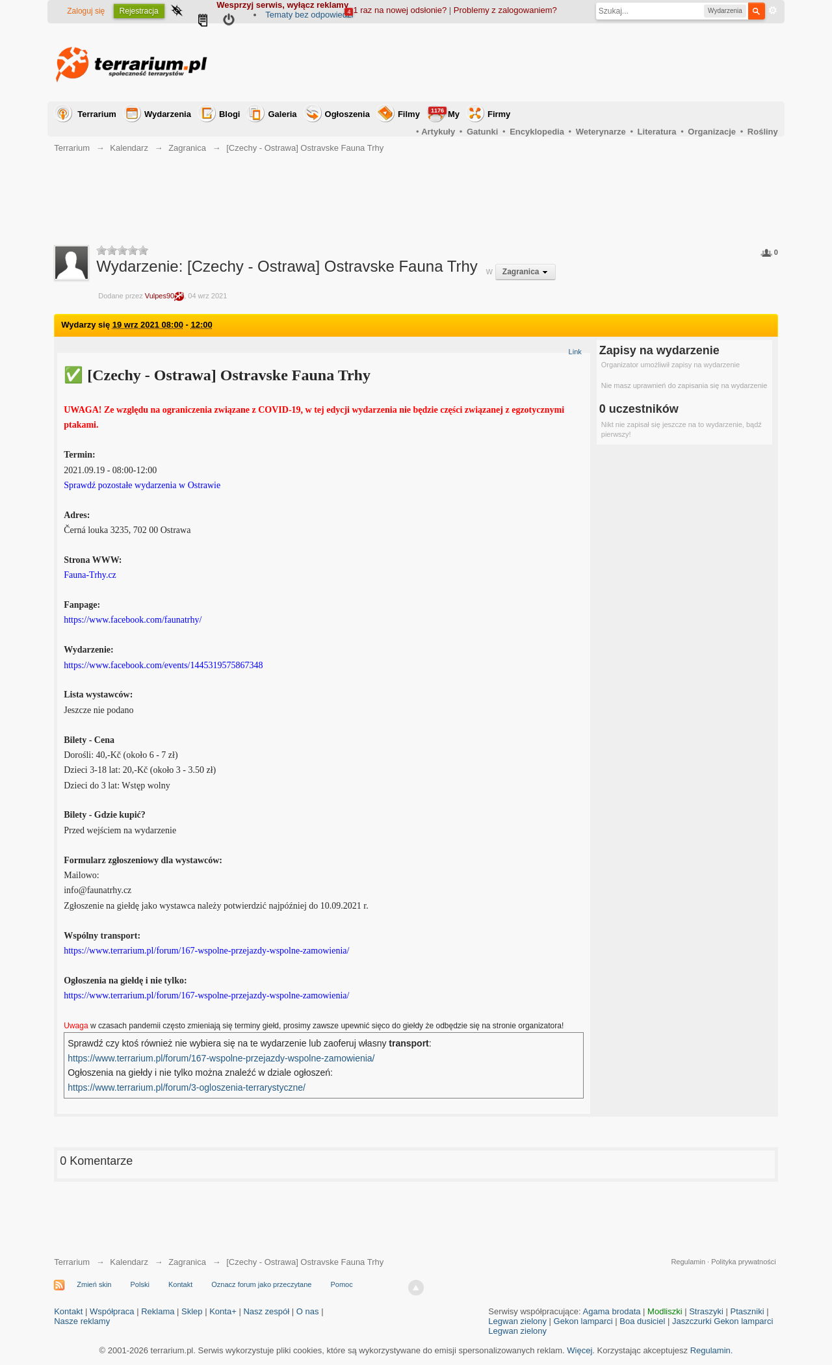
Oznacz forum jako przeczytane (261, 1284)
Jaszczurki (692, 1321)
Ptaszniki (747, 1311)
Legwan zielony (517, 1321)
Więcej (579, 1350)
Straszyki (706, 1311)
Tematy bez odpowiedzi (309, 15)
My (444, 113)
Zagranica (187, 1262)
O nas (307, 1311)
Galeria (282, 114)
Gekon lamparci (583, 1321)
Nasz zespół (266, 1311)
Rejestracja (139, 11)
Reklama (157, 1311)
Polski (140, 1284)
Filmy (409, 114)
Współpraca (112, 1311)
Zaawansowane (773, 10)
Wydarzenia (167, 114)
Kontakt (180, 1284)
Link (575, 352)
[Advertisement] (541, 62)
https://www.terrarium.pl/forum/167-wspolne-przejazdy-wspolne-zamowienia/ (221, 1058)
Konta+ (223, 1311)
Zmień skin (94, 1284)
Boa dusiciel (642, 1321)
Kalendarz (129, 1262)
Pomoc (341, 1284)
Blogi (229, 114)
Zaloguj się (86, 11)
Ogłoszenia (347, 114)
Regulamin (688, 1262)
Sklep (192, 1311)
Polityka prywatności (743, 1262)
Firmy (499, 114)
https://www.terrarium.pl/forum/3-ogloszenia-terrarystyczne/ (187, 1087)
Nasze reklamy (82, 1321)
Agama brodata (612, 1311)
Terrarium (96, 114)
